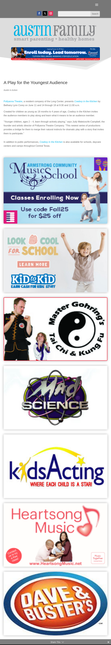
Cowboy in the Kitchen (85, 101)
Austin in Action (10, 90)
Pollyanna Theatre (13, 101)
